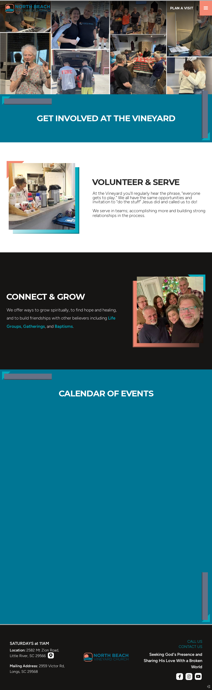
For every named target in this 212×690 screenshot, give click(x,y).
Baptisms (64, 326)
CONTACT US (190, 646)
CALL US (194, 641)
